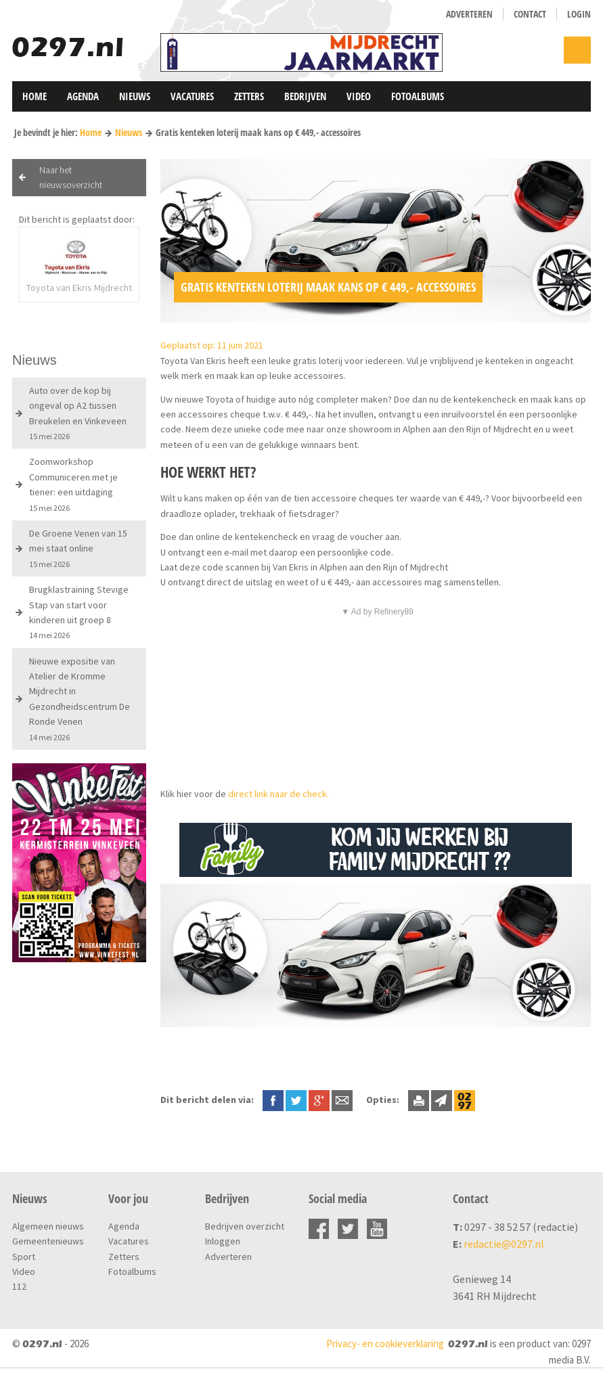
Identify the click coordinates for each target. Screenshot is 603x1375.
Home (34, 96)
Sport (23, 1256)
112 (19, 1286)
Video (359, 96)
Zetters (249, 96)
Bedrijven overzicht (244, 1226)
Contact (530, 13)
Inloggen (222, 1241)
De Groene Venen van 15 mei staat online (78, 548)
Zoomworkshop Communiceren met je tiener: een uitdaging (73, 483)
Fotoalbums (417, 96)
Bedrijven (305, 96)
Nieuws (134, 96)
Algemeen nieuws (48, 1226)
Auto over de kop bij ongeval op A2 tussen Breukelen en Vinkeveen (78, 412)
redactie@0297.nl (504, 1243)
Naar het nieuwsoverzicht (70, 177)
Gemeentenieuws (48, 1241)
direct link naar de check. (279, 794)
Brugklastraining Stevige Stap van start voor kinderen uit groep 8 (79, 611)
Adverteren (469, 13)
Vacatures (192, 96)
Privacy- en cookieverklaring (385, 1343)
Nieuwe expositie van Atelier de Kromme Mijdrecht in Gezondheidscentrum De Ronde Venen (79, 698)
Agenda (83, 96)
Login (579, 13)
